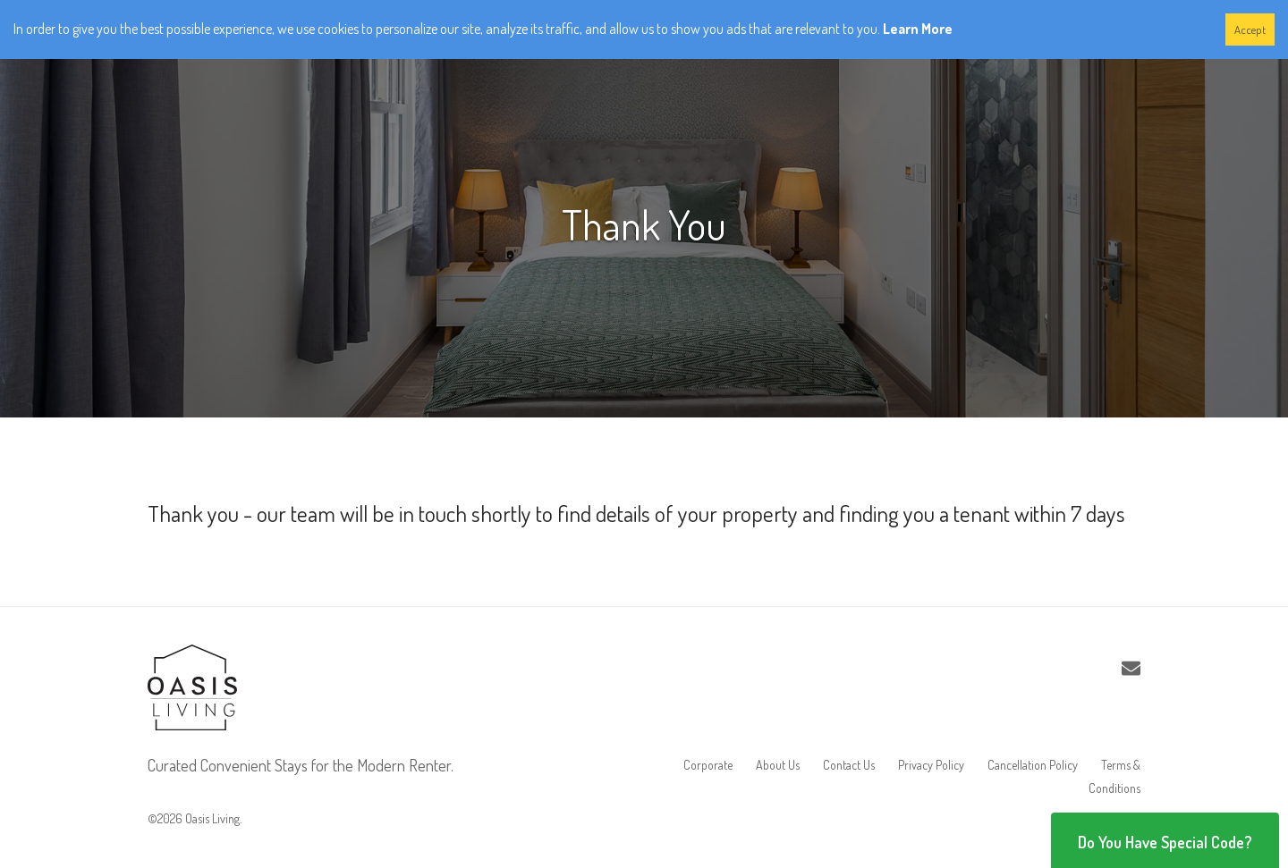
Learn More (918, 29)
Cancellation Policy (1032, 764)
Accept (1250, 29)
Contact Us (849, 764)
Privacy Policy (931, 764)
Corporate (708, 764)
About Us (778, 764)
